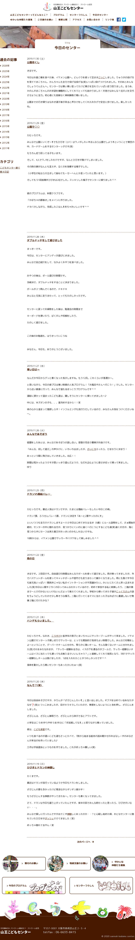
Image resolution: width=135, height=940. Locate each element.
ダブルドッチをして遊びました (44, 240)
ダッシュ (49, 818)
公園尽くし (33, 62)
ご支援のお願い (45, 19)
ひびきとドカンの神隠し (41, 767)
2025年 (6, 71)
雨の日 (31, 558)
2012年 (6, 142)
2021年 (6, 93)
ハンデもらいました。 (40, 620)
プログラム (58, 14)
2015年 (6, 126)
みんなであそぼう (37, 434)
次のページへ (85, 841)
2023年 (6, 82)
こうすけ (56, 635)
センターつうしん (78, 14)
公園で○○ (33, 126)
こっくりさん (123, 591)
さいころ (91, 449)
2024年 (6, 76)
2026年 (6, 65)
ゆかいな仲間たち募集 (21, 19)
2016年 (6, 120)
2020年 (6, 98)
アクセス (77, 19)
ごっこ (101, 77)
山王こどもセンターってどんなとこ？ (29, 14)
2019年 (6, 104)
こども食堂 (39, 729)
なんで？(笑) (35, 685)
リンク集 (109, 19)
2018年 (6, 109)
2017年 (6, 115)
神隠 (69, 814)
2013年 (6, 137)
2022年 (6, 87)
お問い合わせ (93, 19)
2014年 (6, 131)
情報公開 (63, 19)
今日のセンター (100, 14)
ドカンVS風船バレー (39, 494)
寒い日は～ (33, 369)
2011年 (6, 148)
